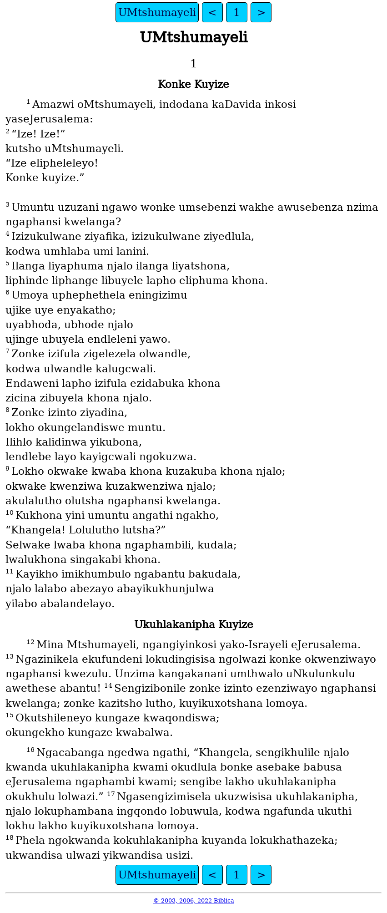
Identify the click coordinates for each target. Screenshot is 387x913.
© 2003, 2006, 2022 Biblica (193, 900)
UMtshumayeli (157, 12)
